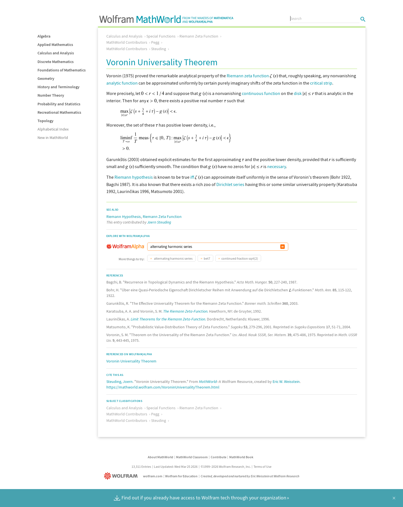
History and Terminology (58, 86)
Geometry (46, 78)
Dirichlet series (230, 184)
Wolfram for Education (181, 476)
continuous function (261, 93)
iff (192, 177)
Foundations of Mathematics (62, 70)
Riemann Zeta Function (198, 36)
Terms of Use (262, 466)
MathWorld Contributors (126, 42)
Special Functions (160, 36)
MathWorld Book (241, 457)
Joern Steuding (159, 222)
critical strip (321, 83)
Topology (45, 120)
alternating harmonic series (173, 258)
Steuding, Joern (119, 381)
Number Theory (51, 95)
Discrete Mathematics (56, 61)
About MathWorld (160, 457)
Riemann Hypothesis (123, 216)
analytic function (122, 83)
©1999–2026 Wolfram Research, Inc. (226, 466)
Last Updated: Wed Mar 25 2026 (176, 466)
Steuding (158, 48)
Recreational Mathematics (59, 112)
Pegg (155, 42)
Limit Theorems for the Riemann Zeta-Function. (168, 319)
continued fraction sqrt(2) (239, 258)
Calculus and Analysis (56, 52)
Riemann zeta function (248, 75)
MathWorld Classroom (192, 457)
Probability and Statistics (59, 103)
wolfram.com (152, 476)
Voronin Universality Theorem (131, 361)
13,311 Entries (141, 466)
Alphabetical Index (53, 129)
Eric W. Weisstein (286, 381)
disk (298, 93)
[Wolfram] (122, 476)
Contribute (218, 457)
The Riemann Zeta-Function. (185, 311)
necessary (276, 166)
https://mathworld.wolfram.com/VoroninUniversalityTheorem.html (162, 387)
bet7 (207, 258)
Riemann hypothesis (133, 177)
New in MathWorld (53, 137)
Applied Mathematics (55, 44)
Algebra (44, 36)
